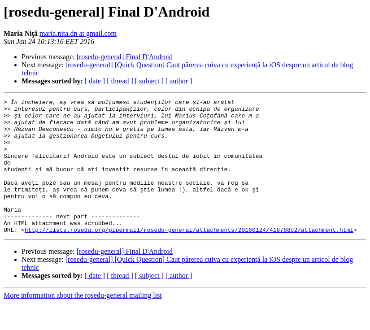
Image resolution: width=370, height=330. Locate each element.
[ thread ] (120, 81)
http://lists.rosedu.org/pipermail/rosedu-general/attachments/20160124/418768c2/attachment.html (189, 256)
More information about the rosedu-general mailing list (83, 322)
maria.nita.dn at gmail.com (78, 33)
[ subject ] (149, 81)
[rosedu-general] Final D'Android (125, 57)
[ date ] (95, 81)
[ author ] (178, 81)
